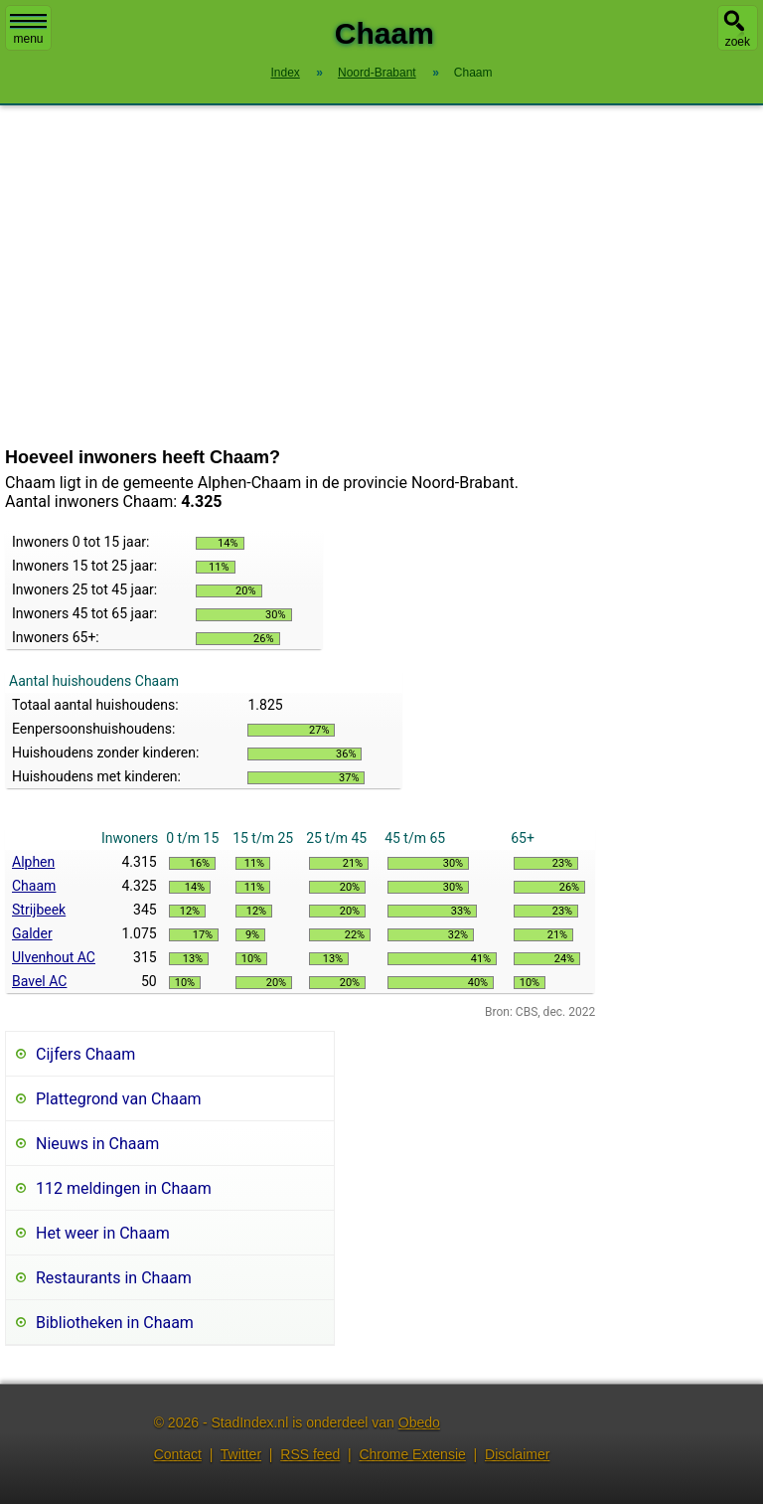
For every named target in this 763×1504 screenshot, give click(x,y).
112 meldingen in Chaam (124, 1188)
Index (284, 73)
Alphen (33, 862)
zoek (737, 42)
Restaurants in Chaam (114, 1277)
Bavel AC (39, 981)
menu (28, 30)
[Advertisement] (381, 276)
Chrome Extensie (412, 1454)
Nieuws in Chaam (97, 1143)
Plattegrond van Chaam (119, 1098)
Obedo (419, 1422)
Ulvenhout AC (53, 957)
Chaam (34, 886)
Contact (178, 1454)
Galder (32, 933)
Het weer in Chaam (103, 1233)
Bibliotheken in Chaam (115, 1322)
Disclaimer (517, 1454)
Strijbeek (39, 910)
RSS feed (310, 1454)
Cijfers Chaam (85, 1054)
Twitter (241, 1454)
